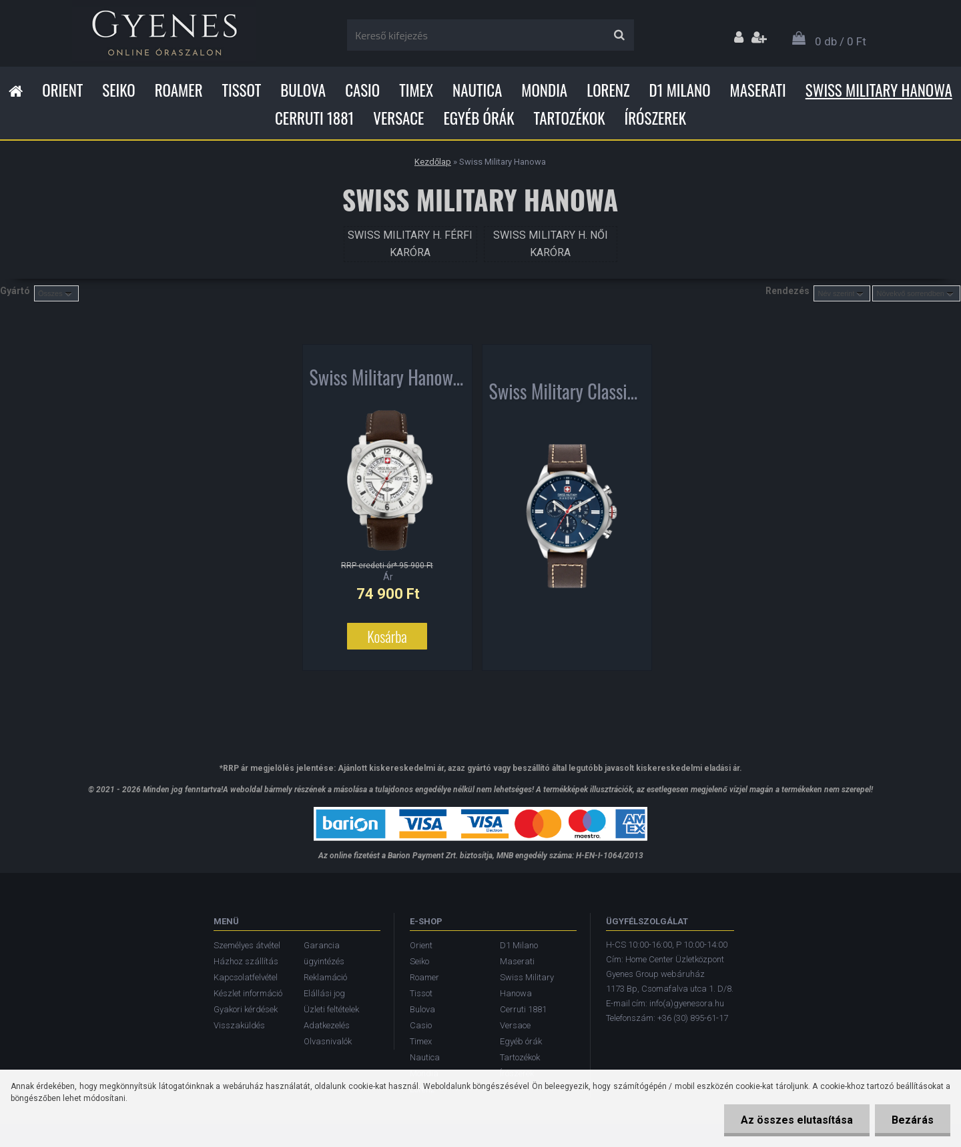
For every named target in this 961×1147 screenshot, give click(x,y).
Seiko (118, 90)
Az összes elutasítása (797, 1120)
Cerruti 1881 (314, 118)
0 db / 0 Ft (840, 41)
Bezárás (913, 1120)
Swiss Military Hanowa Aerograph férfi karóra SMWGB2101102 (387, 380)
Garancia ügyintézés (324, 953)
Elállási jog (324, 993)
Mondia (544, 90)
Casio (362, 90)
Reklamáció (325, 977)
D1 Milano (680, 90)
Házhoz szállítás (246, 961)
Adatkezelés (327, 1025)
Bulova (303, 90)
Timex (416, 90)
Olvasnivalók (328, 1041)
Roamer (179, 90)
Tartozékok (569, 118)
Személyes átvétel (247, 945)
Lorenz (608, 90)
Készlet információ (248, 993)
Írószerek (655, 118)
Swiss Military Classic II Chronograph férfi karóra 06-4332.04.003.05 (567, 394)
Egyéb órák (478, 118)
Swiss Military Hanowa (879, 90)
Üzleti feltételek (331, 1009)
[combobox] (842, 293)
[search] (619, 35)
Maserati (758, 90)
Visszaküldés (239, 1025)
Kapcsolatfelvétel (246, 977)
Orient (62, 90)
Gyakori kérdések (246, 1009)
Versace (398, 118)
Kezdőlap (432, 162)
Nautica (477, 90)
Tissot (242, 90)
